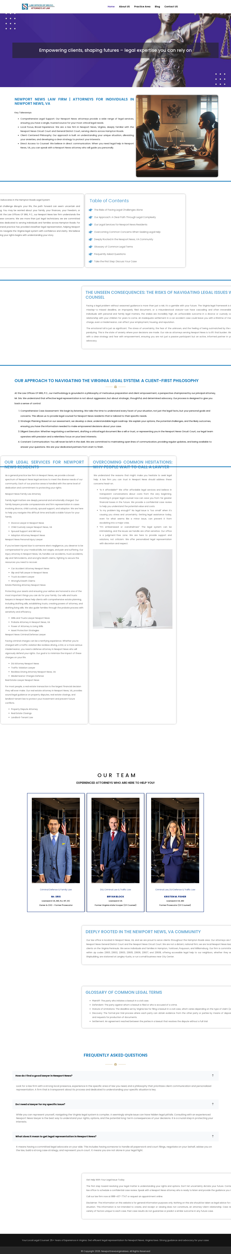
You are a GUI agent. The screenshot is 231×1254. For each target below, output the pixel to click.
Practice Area (142, 6)
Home (111, 6)
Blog (157, 6)
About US (124, 6)
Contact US (171, 6)
